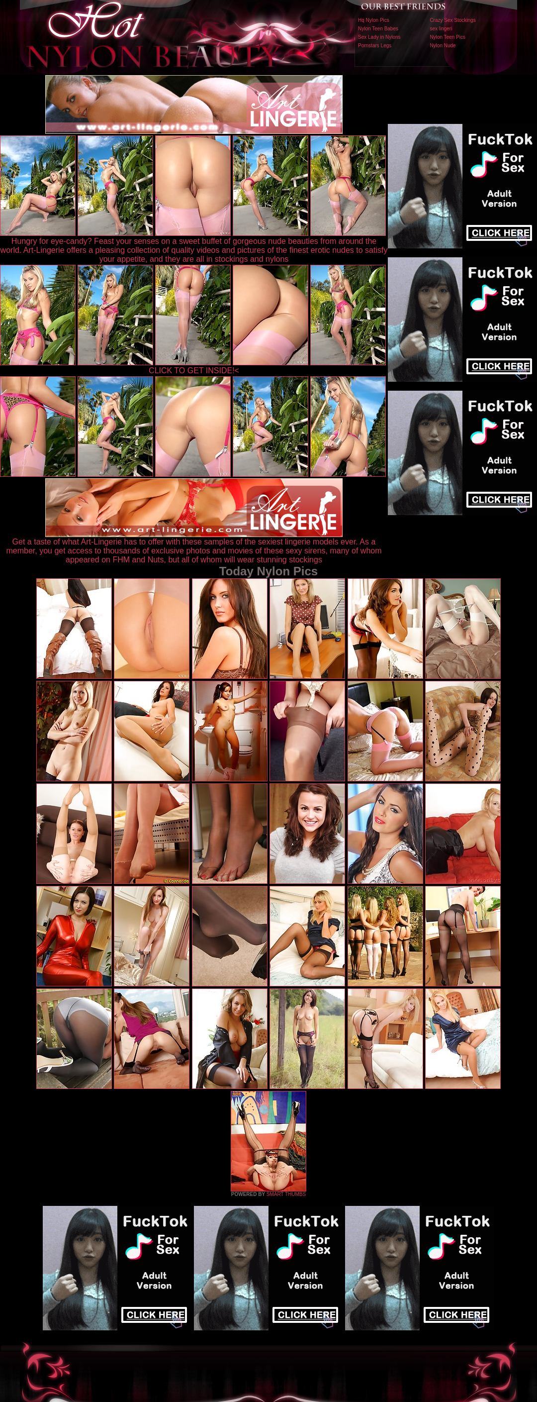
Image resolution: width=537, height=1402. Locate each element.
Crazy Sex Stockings (452, 20)
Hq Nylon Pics (373, 20)
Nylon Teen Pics (447, 37)
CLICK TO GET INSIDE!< (194, 370)
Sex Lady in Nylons (379, 37)
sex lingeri (441, 28)
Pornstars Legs (374, 45)
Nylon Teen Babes (378, 28)
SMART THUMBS (286, 1194)
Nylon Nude (442, 45)
